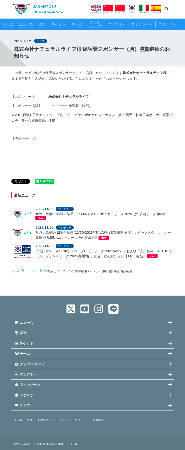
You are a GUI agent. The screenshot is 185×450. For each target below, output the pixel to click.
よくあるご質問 (23, 419)
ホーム (15, 271)
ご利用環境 (97, 419)
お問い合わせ (46, 419)
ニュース (31, 271)
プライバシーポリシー (72, 419)
